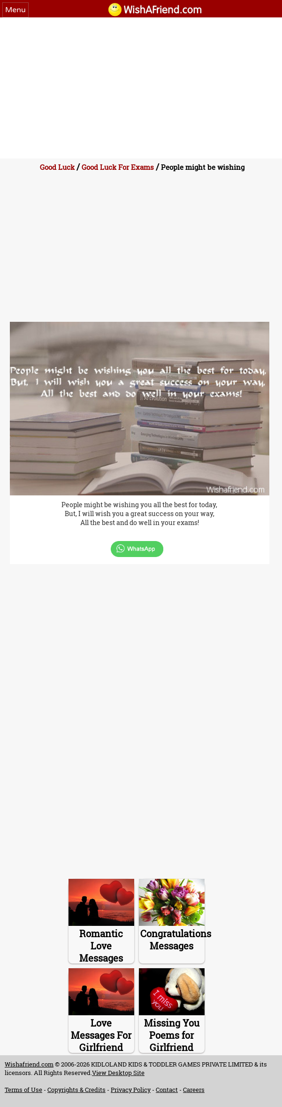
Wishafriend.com (29, 1064)
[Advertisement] (141, 88)
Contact (167, 1089)
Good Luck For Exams (118, 167)
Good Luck (57, 167)
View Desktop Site (118, 1072)
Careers (194, 1089)
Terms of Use (23, 1089)
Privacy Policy (131, 1089)
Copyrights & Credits (76, 1089)
